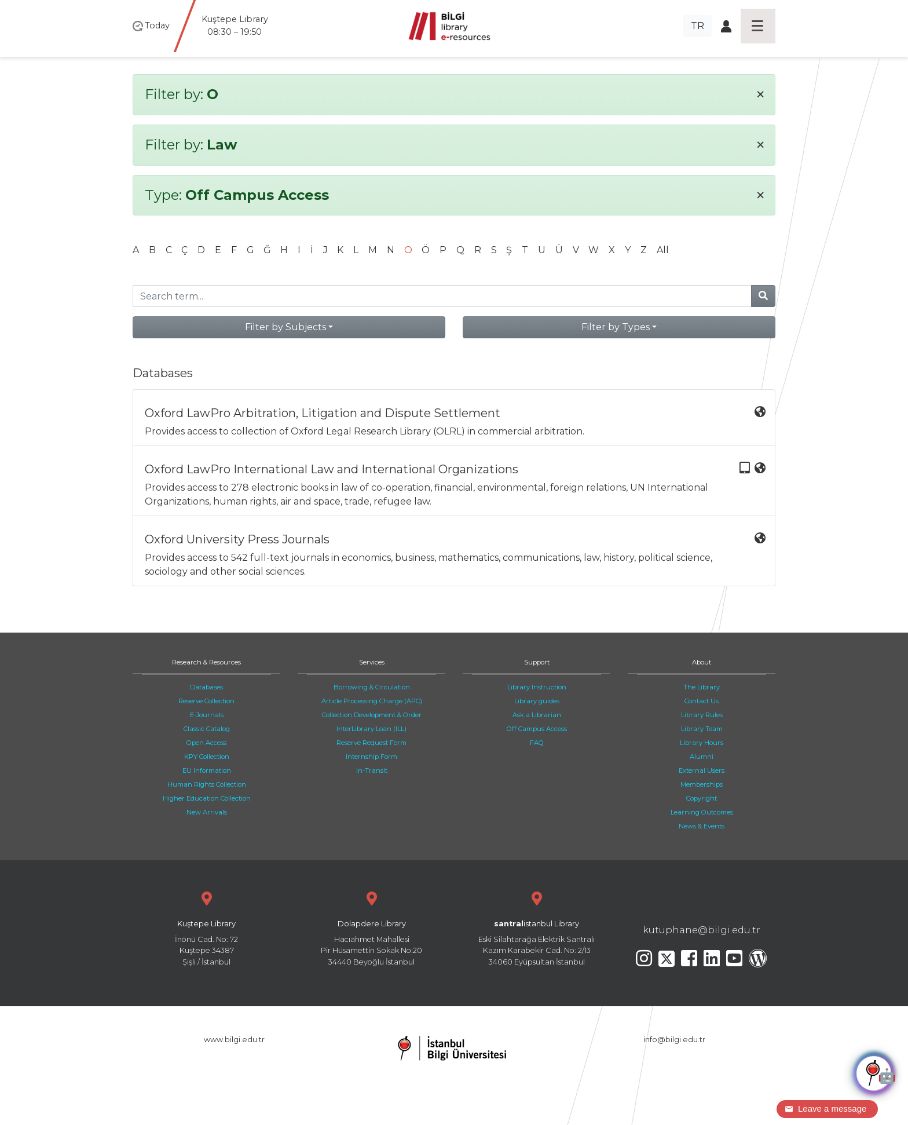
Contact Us (701, 701)
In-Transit (371, 770)
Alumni (701, 757)
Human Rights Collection (206, 784)
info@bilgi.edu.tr (674, 1039)
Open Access (206, 743)
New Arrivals (206, 812)
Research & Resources (206, 662)
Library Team (702, 729)
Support (537, 662)
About (701, 662)
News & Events (701, 826)
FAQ (537, 743)
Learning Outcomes (702, 812)
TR (697, 25)
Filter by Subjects (285, 327)
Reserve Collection (206, 701)
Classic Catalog (207, 729)
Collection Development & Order (372, 715)
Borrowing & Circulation (372, 687)
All (663, 249)
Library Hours (701, 743)
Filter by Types (615, 327)
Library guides (536, 701)
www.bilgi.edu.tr (234, 1039)
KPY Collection (206, 757)
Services (372, 662)
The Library (701, 687)
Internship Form (371, 757)
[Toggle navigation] (758, 26)
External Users (701, 770)
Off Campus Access (537, 729)
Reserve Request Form (371, 743)
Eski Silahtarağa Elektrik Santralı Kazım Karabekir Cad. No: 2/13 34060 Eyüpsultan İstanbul (536, 927)
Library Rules (702, 715)
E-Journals (207, 715)
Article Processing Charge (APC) (371, 701)
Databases (206, 687)
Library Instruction (536, 687)
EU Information (206, 770)
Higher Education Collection (207, 798)
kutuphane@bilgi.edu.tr (701, 930)
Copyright (701, 798)
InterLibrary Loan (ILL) (371, 729)
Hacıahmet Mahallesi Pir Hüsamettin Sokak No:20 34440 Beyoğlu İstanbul (371, 927)
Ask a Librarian (536, 715)
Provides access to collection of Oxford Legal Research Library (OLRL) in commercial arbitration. (455, 421)
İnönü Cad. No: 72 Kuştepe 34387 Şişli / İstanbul (206, 927)
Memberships (701, 784)
